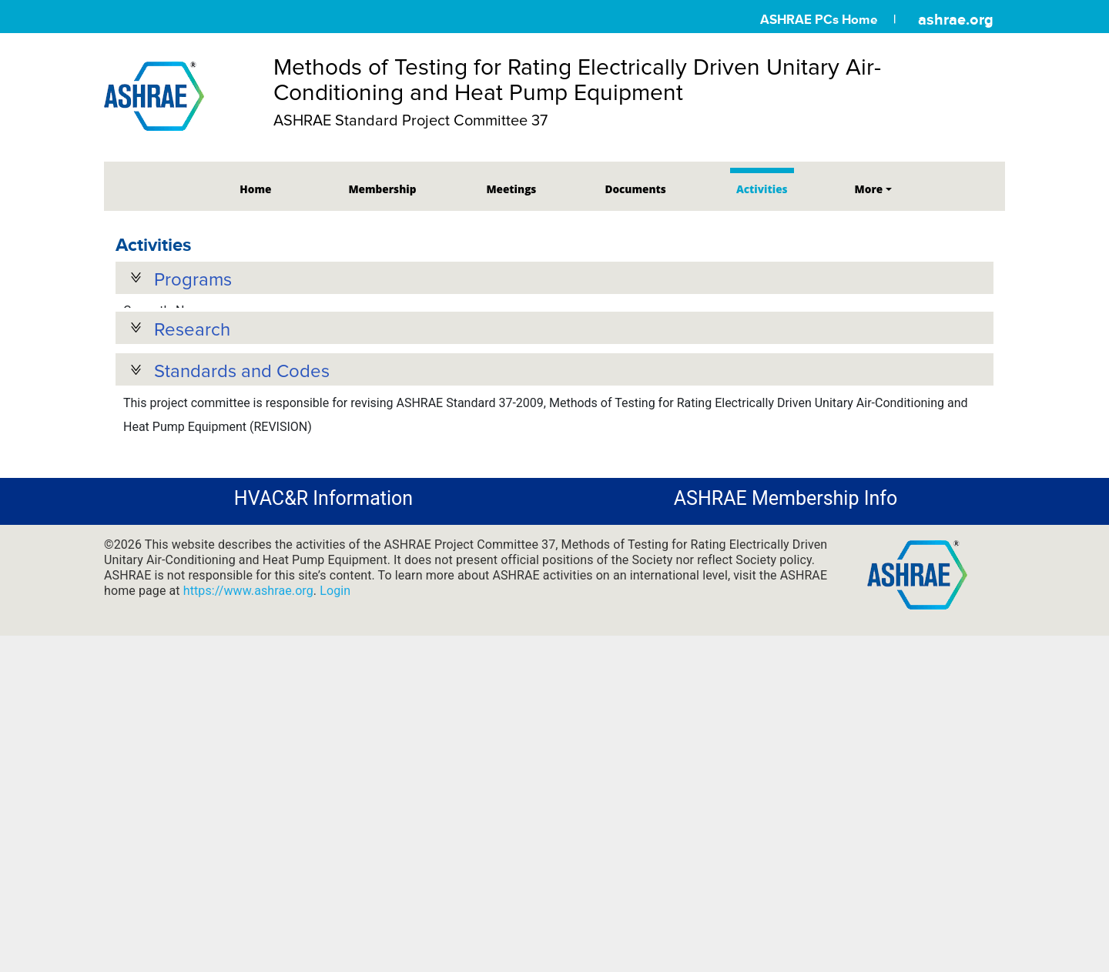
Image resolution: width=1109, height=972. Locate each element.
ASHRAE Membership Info (785, 564)
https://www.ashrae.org (248, 656)
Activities (762, 189)
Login (335, 656)
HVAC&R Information (323, 564)
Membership (382, 189)
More (869, 189)
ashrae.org (955, 19)
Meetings (511, 189)
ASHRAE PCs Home (818, 19)
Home (255, 189)
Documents (635, 189)
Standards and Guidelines (213, 528)
